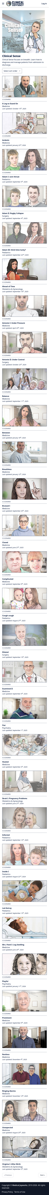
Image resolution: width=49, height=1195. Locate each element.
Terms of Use (19, 1192)
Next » (42, 1175)
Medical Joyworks (19, 1185)
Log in (44, 3)
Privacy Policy (7, 1192)
